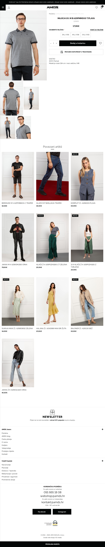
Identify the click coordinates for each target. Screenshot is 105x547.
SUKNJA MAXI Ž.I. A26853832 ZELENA (17, 328)
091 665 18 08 (52, 492)
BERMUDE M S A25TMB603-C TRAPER (17, 203)
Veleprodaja (6, 448)
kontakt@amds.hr (53, 502)
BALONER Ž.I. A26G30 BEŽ (81, 328)
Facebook (42, 512)
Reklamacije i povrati (9, 474)
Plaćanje (5, 468)
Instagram (62, 512)
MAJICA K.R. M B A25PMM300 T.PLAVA (70, 14)
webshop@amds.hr (52, 496)
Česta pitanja (7, 439)
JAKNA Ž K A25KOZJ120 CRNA (14, 390)
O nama (5, 442)
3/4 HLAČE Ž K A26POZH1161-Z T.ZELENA (83, 266)
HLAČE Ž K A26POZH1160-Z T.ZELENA (51, 265)
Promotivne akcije (8, 480)
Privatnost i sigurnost (9, 477)
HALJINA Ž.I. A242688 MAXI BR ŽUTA (51, 328)
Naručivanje (6, 465)
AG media (58, 537)
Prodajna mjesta (8, 451)
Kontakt (5, 454)
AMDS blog (6, 436)
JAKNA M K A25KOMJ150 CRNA (14, 265)
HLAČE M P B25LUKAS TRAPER (49, 203)
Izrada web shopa (49, 537)
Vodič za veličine (96, 30)
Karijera (4, 445)
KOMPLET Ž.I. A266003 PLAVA (83, 203)
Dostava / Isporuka (9, 471)
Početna (52, 14)
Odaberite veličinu (56, 30)
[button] (52, 429)
